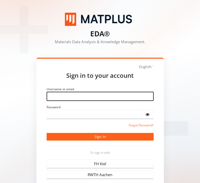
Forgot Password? (141, 125)
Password (53, 107)
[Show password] (147, 114)
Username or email (60, 89)
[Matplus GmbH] (100, 19)
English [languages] (145, 66)
